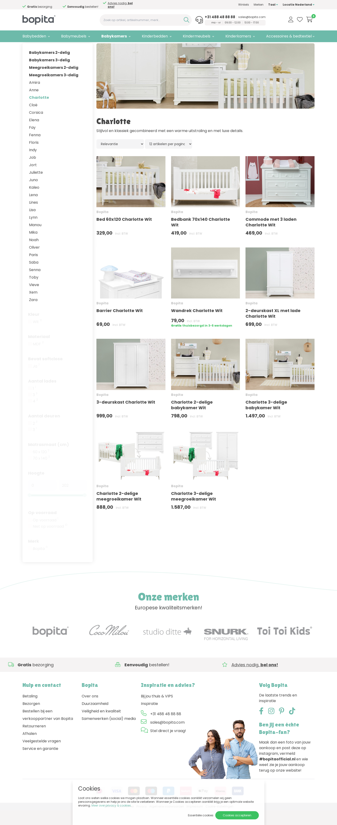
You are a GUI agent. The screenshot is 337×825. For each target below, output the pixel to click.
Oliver (34, 262)
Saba (33, 277)
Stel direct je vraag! (168, 745)
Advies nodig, (42, 5)
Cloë (33, 119)
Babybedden (34, 36)
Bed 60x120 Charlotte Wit (124, 234)
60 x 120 (41, 466)
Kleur (34, 329)
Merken (259, 5)
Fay (32, 142)
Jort (33, 179)
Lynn (33, 232)
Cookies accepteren (237, 815)
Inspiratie (149, 718)
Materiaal (39, 351)
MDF (38, 358)
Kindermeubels (196, 36)
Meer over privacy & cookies (111, 805)
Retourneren (34, 740)
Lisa (32, 224)
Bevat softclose (45, 373)
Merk (33, 556)
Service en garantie (40, 763)
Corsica (36, 127)
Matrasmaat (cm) (48, 459)
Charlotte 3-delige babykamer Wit (266, 419)
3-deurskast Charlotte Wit (125, 417)
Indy (33, 164)
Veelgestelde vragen (41, 755)
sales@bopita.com (252, 17)
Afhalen (29, 748)
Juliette (36, 187)
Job (32, 172)
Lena (33, 209)
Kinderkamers (238, 36)
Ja (36, 381)
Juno (33, 194)
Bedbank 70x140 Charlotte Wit (200, 237)
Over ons (90, 710)
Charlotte (39, 112)
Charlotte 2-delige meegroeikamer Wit (118, 510)
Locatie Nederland (299, 5)
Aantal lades (42, 395)
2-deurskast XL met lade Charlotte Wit (272, 328)
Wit (37, 336)
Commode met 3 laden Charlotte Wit (271, 237)
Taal (273, 5)
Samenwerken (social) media (109, 733)
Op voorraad (42, 527)
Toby (33, 292)
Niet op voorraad (50, 541)
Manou (35, 239)
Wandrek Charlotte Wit (197, 325)
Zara (33, 314)
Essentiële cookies (200, 815)
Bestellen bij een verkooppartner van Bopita (47, 729)
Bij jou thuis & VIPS (157, 710)
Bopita (40, 563)
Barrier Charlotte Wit (119, 325)
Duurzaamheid (95, 718)
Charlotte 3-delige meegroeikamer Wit (193, 510)
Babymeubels (73, 36)
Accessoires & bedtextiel (289, 36)
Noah (34, 254)
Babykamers (114, 36)
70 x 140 (41, 473)
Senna (34, 284)
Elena (34, 134)
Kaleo (34, 202)
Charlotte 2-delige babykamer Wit (192, 419)
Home (27, 48)
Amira (34, 97)
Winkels (243, 5)
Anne (34, 104)
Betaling (29, 710)
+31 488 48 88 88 (220, 17)
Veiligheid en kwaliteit (101, 725)
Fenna (34, 149)
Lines (33, 217)
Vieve (34, 299)
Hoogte (36, 487)
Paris (33, 269)
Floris (34, 157)
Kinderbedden (155, 36)
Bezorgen (31, 718)
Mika (33, 247)
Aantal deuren (44, 430)
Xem (33, 306)
